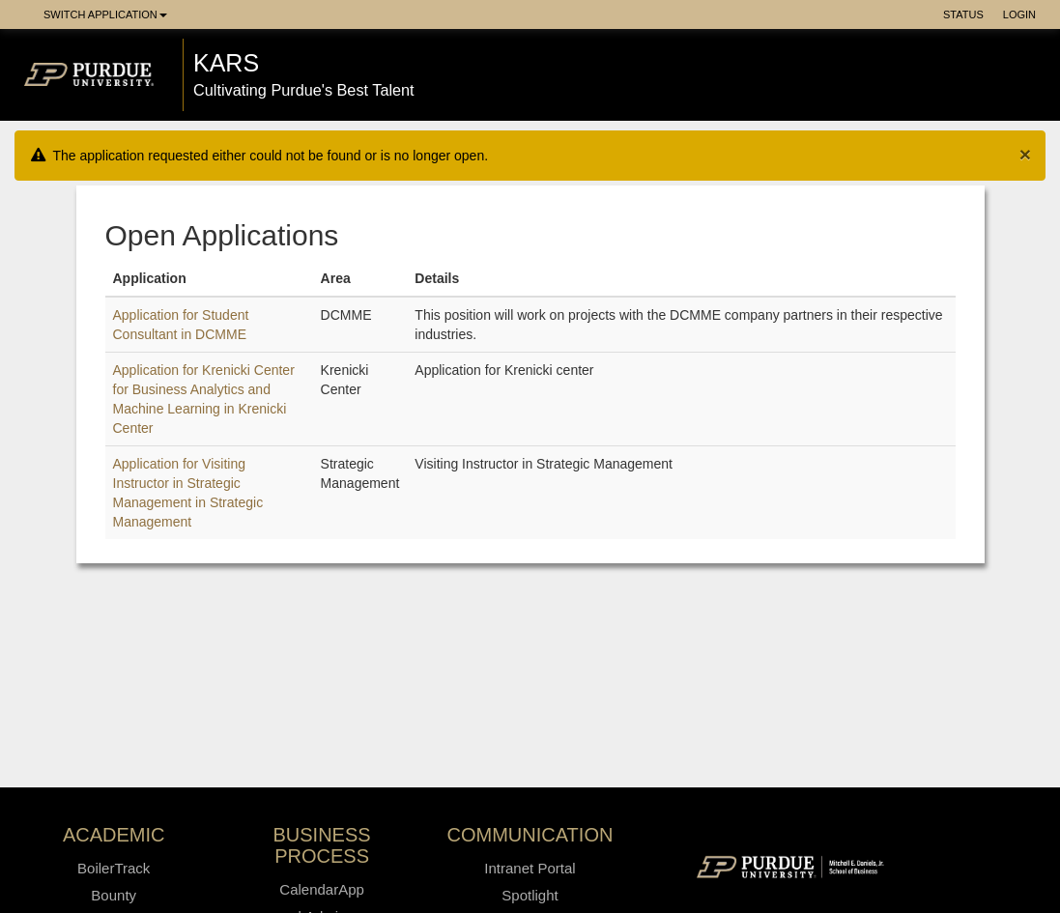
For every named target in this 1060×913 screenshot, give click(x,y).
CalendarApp (321, 889)
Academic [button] (114, 834)
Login (1019, 14)
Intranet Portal (529, 868)
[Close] (1025, 154)
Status (963, 14)
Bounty (113, 895)
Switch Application (105, 14)
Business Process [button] (322, 845)
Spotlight (529, 895)
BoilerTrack (113, 868)
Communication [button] (530, 834)
